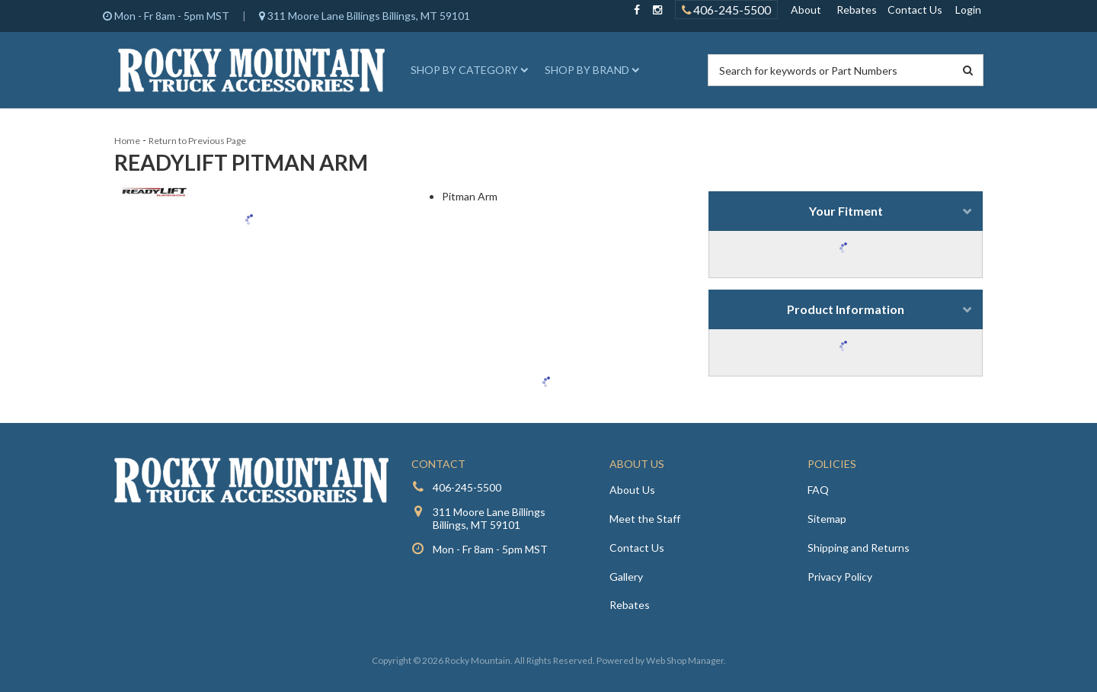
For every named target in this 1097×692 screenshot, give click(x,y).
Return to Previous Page (197, 140)
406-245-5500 (467, 487)
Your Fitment (846, 210)
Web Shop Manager (685, 660)
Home (127, 140)
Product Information (845, 309)
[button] (467, 70)
